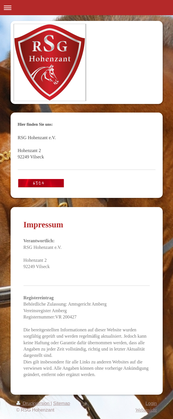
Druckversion (33, 403)
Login (151, 403)
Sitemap (61, 403)
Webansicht (146, 410)
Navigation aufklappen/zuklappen (86, 7)
